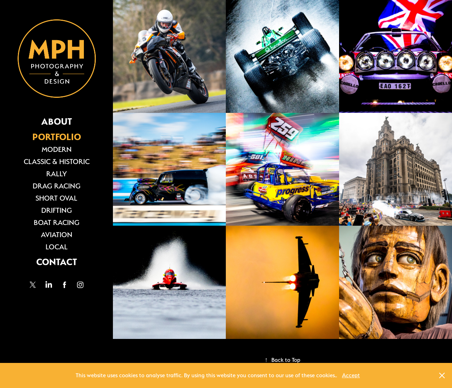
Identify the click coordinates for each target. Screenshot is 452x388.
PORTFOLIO (56, 136)
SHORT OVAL (56, 198)
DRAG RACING (57, 186)
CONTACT (56, 262)
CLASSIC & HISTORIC (57, 161)
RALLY (56, 173)
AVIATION (56, 234)
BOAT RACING (57, 222)
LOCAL (57, 247)
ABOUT (56, 121)
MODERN (57, 149)
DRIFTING (56, 210)
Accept (351, 375)
